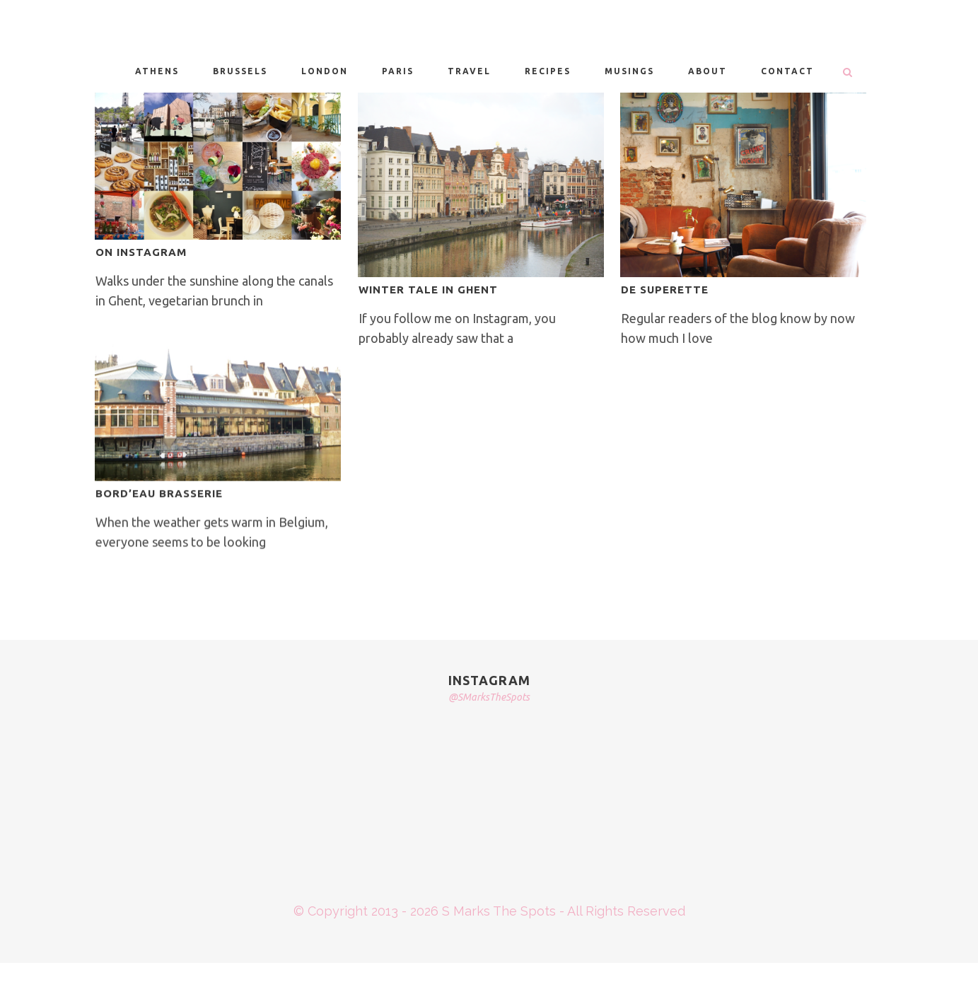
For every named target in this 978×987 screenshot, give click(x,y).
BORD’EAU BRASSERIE (159, 494)
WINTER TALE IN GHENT (428, 290)
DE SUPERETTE (665, 290)
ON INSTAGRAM (141, 252)
